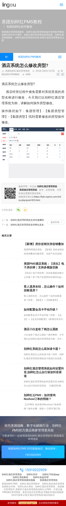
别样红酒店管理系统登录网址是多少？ (29, 224)
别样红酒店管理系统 (12, 474)
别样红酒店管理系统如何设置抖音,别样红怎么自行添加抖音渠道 (44, 372)
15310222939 (35, 470)
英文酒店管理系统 (34, 495)
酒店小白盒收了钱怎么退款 (41, 329)
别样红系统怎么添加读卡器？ (42, 348)
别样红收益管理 (41, 477)
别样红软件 (32, 474)
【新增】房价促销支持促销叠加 (44, 244)
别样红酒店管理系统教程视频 (20, 480)
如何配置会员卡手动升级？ (41, 309)
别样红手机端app (50, 474)
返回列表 (55, 222)
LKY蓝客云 (19, 495)
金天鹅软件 (46, 492)
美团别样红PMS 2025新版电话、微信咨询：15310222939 (33, 451)
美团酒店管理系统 (49, 480)
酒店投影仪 (49, 495)
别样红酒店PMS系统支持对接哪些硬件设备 (31, 220)
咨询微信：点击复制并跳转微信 (33, 503)
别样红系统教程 (20, 477)
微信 (18, 209)
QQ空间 (25, 209)
